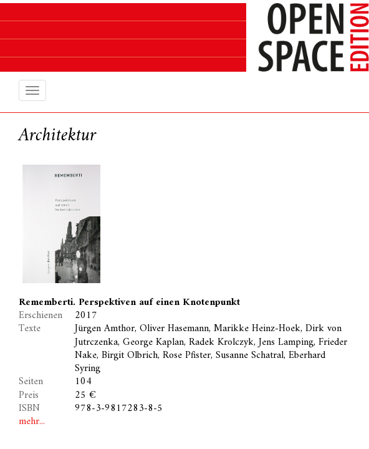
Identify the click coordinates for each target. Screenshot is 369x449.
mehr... (32, 421)
